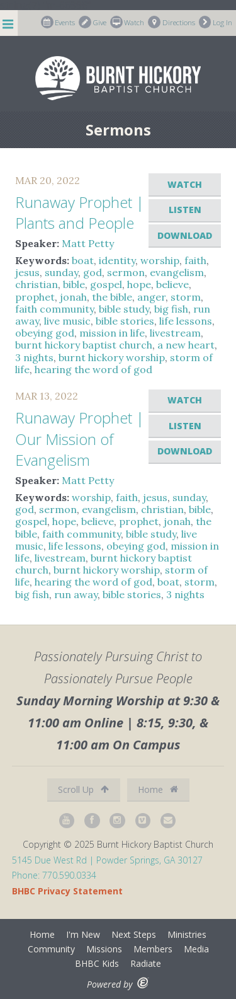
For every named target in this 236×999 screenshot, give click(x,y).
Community (51, 949)
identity (117, 260)
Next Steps (133, 934)
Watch (127, 22)
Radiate (145, 963)
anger (151, 297)
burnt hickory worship (112, 357)
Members (152, 949)
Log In (216, 22)
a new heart (186, 344)
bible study (124, 309)
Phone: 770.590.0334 (54, 875)
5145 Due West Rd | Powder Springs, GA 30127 (107, 860)
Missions (104, 949)
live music (67, 321)
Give (92, 22)
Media (196, 949)
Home (158, 789)
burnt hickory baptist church (83, 344)
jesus (27, 272)
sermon (126, 272)
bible (74, 284)
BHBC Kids (97, 963)
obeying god (44, 332)
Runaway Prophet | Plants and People (79, 213)
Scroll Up (83, 789)
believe (172, 284)
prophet (35, 297)
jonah (73, 297)
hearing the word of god (93, 369)
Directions (171, 22)
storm (186, 297)
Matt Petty (88, 243)
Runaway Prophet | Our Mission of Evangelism (79, 438)
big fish (171, 309)
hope (139, 284)
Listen (185, 210)
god (92, 272)
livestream (175, 332)
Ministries (186, 934)
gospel (106, 284)
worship (159, 260)
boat (83, 260)
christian (36, 284)
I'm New (83, 934)
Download (184, 235)
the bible (112, 297)
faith (195, 260)
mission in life (112, 332)
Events (58, 22)
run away (76, 594)
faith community (54, 309)
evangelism (177, 272)
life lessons (185, 321)
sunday (61, 272)
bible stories (125, 321)
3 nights (34, 357)
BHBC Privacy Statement (67, 891)
